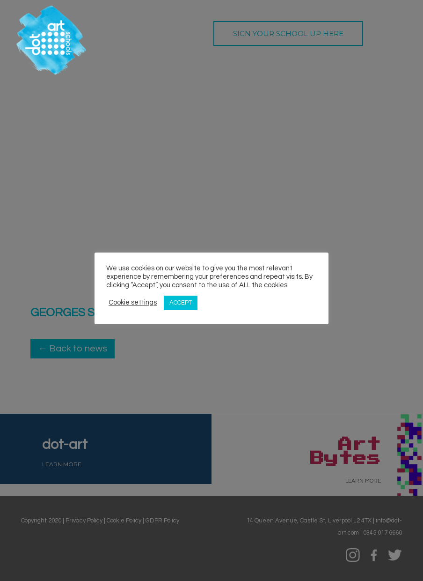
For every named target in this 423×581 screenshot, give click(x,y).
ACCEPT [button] (180, 302)
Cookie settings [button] (133, 302)
